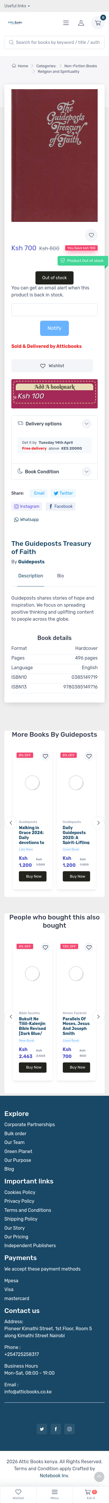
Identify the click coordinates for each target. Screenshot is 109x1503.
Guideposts (28, 822)
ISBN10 (19, 677)
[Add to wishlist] (91, 235)
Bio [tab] (60, 576)
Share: (17, 493)
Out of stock (54, 277)
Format (19, 648)
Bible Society (29, 1013)
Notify (54, 328)
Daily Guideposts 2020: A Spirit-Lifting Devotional (76, 837)
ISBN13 (19, 687)
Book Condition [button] (38, 471)
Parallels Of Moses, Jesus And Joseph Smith (76, 1026)
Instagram (26, 506)
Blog (9, 1169)
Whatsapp (26, 519)
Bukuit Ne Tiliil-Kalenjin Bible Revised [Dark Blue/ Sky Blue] (32, 1029)
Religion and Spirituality (58, 71)
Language (22, 667)
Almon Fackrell (75, 1013)
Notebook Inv (54, 1475)
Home (20, 66)
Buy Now (34, 876)
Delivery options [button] (39, 423)
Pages (18, 658)
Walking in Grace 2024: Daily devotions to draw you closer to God (32, 840)
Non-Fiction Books (81, 66)
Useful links (15, 6)
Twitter (63, 493)
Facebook (61, 506)
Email (39, 493)
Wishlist (52, 366)
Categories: (46, 66)
